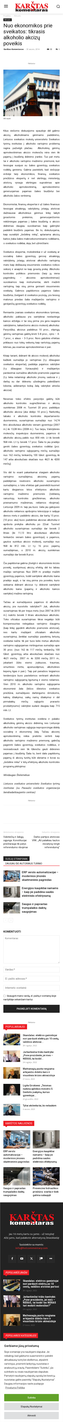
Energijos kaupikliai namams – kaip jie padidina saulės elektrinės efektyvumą (40, 891)
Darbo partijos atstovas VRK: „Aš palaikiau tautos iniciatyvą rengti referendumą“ (46, 842)
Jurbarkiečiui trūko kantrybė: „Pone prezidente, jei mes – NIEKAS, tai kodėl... (38, 1055)
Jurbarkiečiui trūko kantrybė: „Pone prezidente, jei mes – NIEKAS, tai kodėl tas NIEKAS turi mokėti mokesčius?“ (39, 1301)
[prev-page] (5, 920)
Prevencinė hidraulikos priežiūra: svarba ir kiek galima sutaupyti (45, 1192)
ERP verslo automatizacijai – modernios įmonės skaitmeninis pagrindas (40, 876)
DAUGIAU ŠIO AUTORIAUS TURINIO (23, 863)
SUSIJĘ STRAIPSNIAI (16, 859)
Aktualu (17, 15)
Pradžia (7, 15)
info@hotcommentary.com (31, 1248)
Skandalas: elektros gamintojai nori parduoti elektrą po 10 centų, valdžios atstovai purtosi (41, 1283)
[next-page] (11, 920)
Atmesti (31, 1415)
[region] (31, 1381)
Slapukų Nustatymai (31, 1406)
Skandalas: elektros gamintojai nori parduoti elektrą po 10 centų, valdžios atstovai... (41, 1038)
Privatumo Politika (15, 1387)
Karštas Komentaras (14, 49)
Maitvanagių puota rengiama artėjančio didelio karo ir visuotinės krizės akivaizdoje (39, 1072)
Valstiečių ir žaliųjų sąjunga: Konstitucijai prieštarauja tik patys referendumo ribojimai (15, 842)
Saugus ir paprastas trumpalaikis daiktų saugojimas (34, 907)
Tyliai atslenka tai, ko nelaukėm (39, 1105)
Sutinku (32, 1397)
